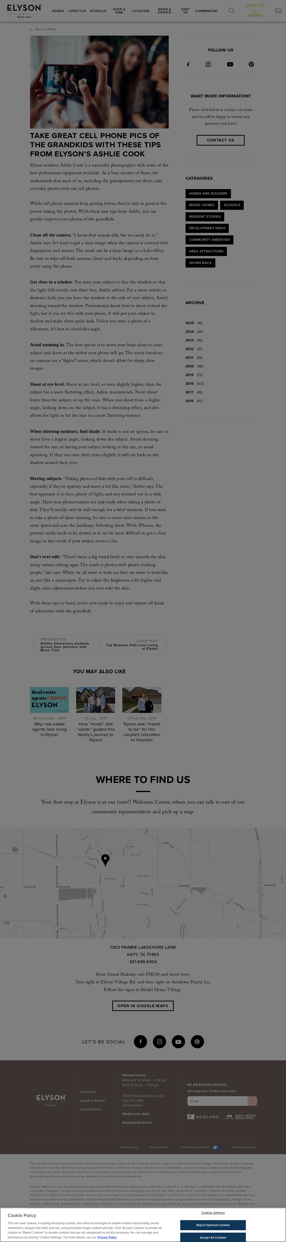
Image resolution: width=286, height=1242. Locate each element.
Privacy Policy (107, 1238)
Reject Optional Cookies (213, 1226)
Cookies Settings (213, 1214)
